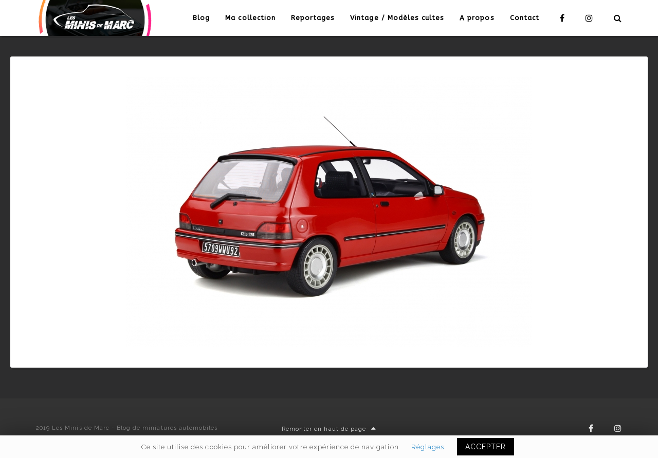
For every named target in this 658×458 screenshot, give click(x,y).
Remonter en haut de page (329, 429)
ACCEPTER (485, 447)
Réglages (427, 447)
